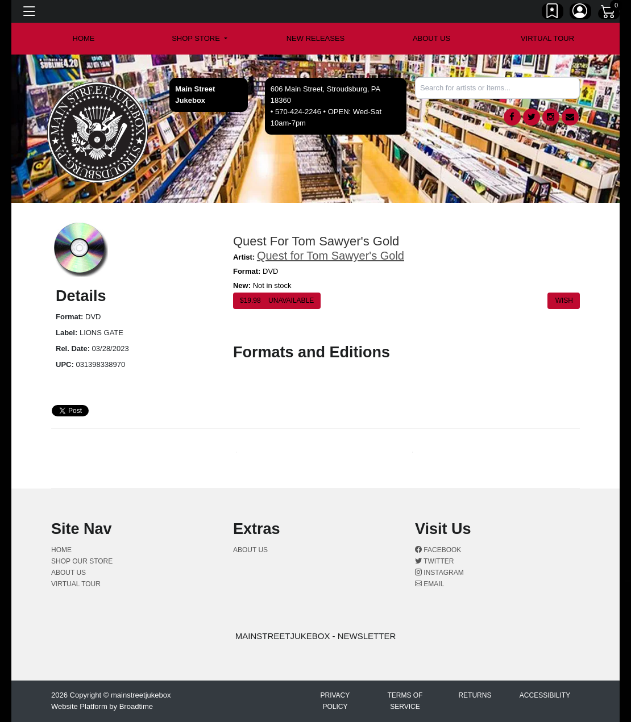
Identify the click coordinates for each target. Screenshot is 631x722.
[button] (199, 38)
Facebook (438, 550)
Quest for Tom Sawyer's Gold (330, 255)
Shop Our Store (82, 561)
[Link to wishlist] (553, 13)
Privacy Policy (335, 701)
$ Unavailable (277, 300)
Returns (474, 695)
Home (61, 550)
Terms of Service (404, 701)
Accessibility (545, 695)
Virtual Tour (547, 38)
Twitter (434, 561)
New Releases (316, 38)
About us (431, 38)
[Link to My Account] (580, 13)
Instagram (439, 573)
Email (429, 584)
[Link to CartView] (609, 10)
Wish (563, 300)
